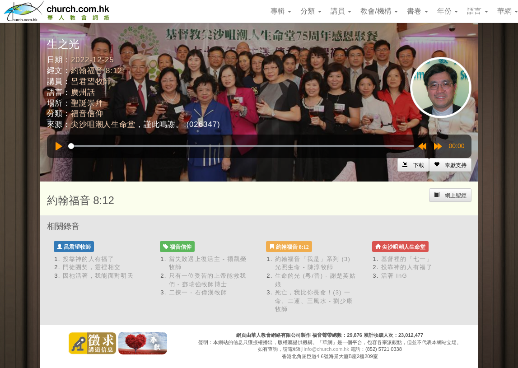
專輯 (281, 11)
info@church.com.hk (326, 349)
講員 (341, 11)
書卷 (417, 11)
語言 (477, 11)
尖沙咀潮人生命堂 (103, 124)
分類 (310, 11)
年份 (447, 11)
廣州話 (83, 92)
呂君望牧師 (91, 81)
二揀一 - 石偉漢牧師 (198, 292)
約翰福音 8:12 (96, 70)
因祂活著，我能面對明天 (98, 275)
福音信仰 (87, 113)
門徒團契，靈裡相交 (92, 267)
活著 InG (394, 275)
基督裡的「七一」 (407, 259)
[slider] (241, 146)
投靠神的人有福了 (88, 259)
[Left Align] (450, 165)
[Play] (58, 146)
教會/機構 (379, 11)
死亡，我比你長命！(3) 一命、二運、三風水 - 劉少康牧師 (314, 300)
